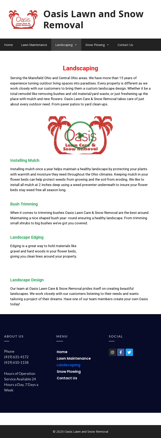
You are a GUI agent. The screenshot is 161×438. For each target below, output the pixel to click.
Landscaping (68, 45)
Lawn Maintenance (34, 45)
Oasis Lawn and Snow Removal (93, 19)
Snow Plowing (99, 45)
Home (8, 45)
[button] (80, 135)
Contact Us (125, 45)
